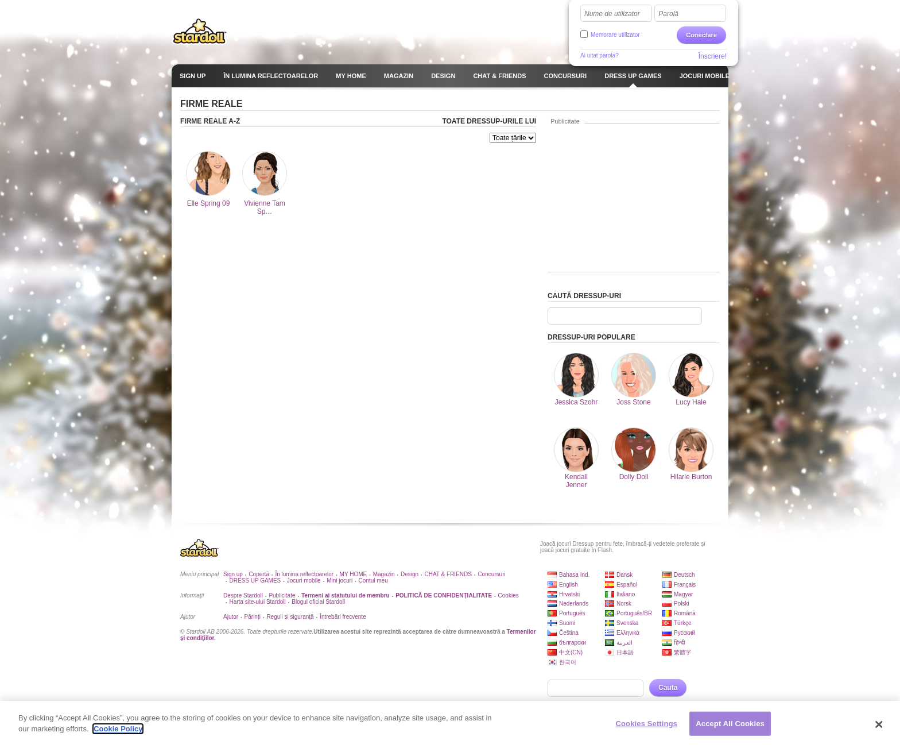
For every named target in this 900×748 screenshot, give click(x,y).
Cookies (508, 595)
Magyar (683, 594)
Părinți (253, 617)
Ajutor (230, 617)
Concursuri (491, 574)
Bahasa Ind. (574, 575)
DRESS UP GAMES (255, 580)
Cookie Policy (118, 728)
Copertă (259, 574)
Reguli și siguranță (289, 617)
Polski (681, 603)
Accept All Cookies (730, 723)
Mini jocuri (339, 580)
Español (626, 584)
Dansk (624, 575)
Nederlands (573, 603)
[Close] (879, 724)
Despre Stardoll (243, 595)
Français (685, 584)
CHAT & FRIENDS (448, 574)
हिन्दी (679, 642)
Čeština (569, 633)
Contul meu (373, 580)
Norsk (623, 603)
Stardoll (200, 31)
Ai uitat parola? (599, 55)
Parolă (668, 14)
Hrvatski (569, 594)
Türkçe (683, 623)
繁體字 (682, 652)
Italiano (625, 594)
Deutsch (684, 575)
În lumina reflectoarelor (304, 574)
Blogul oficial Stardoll (318, 602)
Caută (667, 688)
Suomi (567, 623)
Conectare (701, 35)
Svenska (627, 623)
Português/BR (634, 613)
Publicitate (282, 595)
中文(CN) (571, 652)
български (572, 642)
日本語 (625, 652)
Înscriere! (713, 56)
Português (572, 613)
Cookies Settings (647, 723)
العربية (624, 642)
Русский (684, 633)
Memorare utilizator (615, 35)
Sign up (233, 574)
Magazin (384, 574)
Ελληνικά (627, 633)
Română (685, 613)
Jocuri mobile (304, 580)
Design (409, 574)
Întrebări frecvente (343, 617)
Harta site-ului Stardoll (257, 602)
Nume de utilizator (612, 14)
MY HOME (353, 574)
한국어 (567, 662)
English (568, 584)
